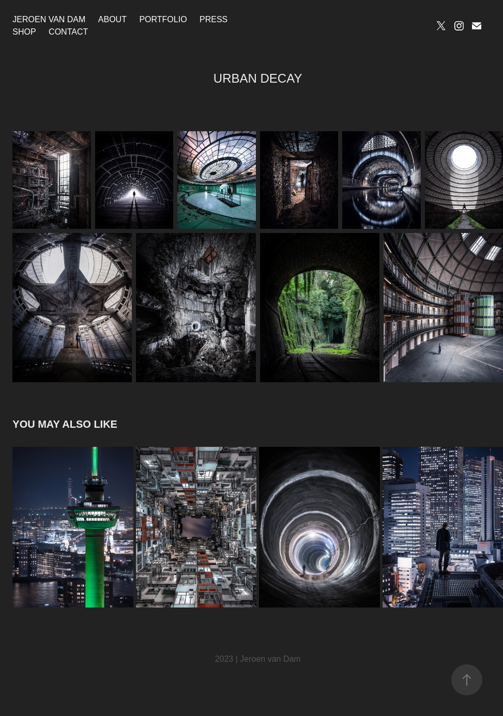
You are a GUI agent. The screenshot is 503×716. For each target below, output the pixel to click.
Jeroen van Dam (48, 19)
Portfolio (163, 19)
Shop (24, 31)
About (112, 19)
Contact (68, 31)
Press (213, 19)
